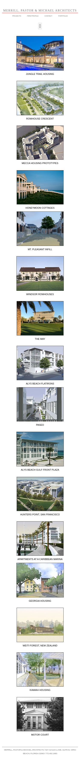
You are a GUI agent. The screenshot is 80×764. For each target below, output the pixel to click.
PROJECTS (16, 16)
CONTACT (48, 16)
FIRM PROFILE (33, 16)
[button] (40, 26)
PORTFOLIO (63, 16)
